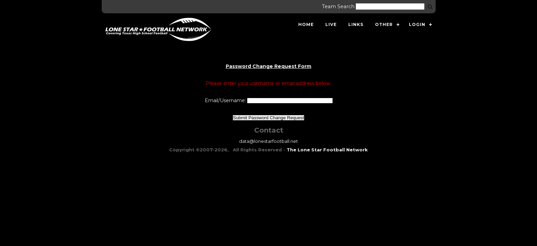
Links (355, 24)
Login (417, 24)
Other (384, 24)
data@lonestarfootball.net (268, 141)
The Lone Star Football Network (327, 149)
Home (306, 24)
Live (331, 24)
